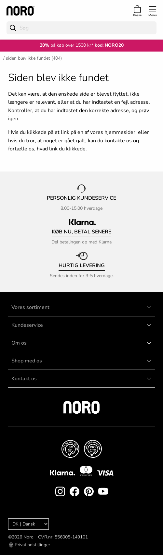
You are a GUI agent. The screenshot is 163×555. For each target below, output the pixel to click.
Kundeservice (27, 325)
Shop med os (26, 360)
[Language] (28, 524)
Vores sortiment (30, 307)
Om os (19, 343)
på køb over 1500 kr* (66, 45)
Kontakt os (24, 378)
